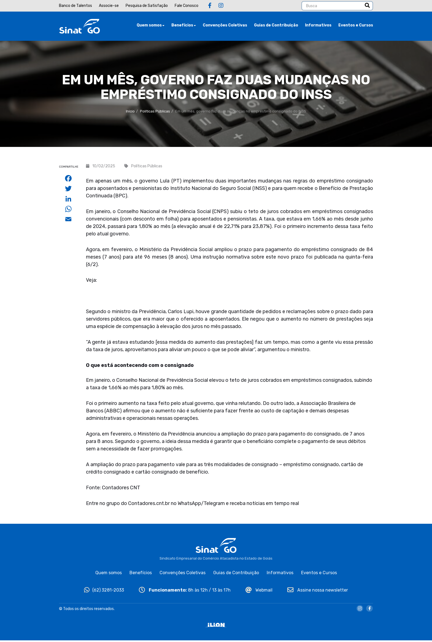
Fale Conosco (186, 5)
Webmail (258, 591)
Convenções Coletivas (225, 26)
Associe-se (109, 5)
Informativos (318, 26)
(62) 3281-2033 (104, 591)
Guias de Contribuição (276, 26)
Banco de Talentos (75, 5)
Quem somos (150, 26)
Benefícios (183, 26)
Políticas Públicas (155, 113)
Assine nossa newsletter (317, 591)
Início (130, 113)
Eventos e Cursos (355, 26)
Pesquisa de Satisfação (147, 5)
